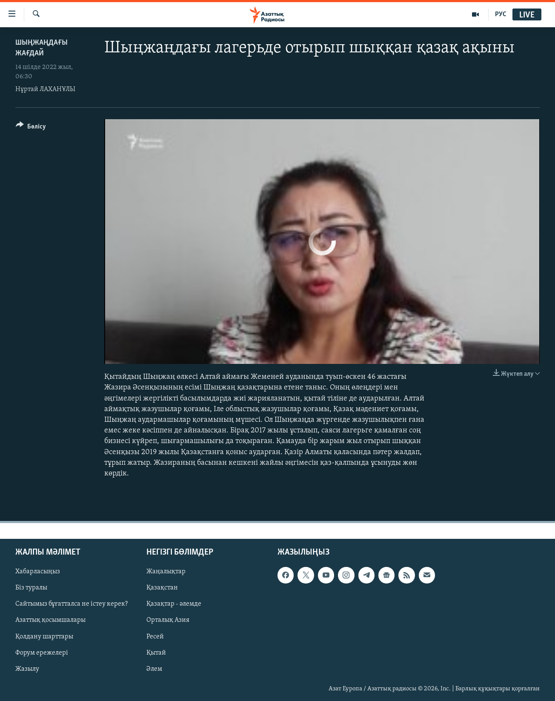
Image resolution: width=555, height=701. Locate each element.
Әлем (154, 669)
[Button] (31, 128)
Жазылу (27, 669)
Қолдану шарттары (44, 636)
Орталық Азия (167, 620)
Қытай (156, 652)
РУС (500, 14)
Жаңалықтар (166, 571)
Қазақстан (162, 587)
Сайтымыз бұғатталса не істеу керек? (71, 604)
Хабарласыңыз (37, 571)
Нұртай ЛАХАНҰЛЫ (45, 89)
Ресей (155, 636)
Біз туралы (31, 587)
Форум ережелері (41, 652)
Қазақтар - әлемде (173, 604)
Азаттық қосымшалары (50, 620)
